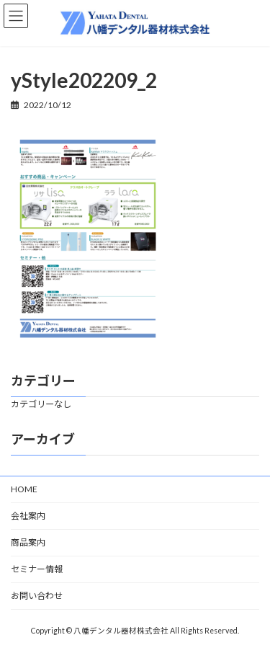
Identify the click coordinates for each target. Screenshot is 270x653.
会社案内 (28, 515)
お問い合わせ (37, 595)
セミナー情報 (37, 569)
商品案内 (28, 542)
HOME (24, 489)
